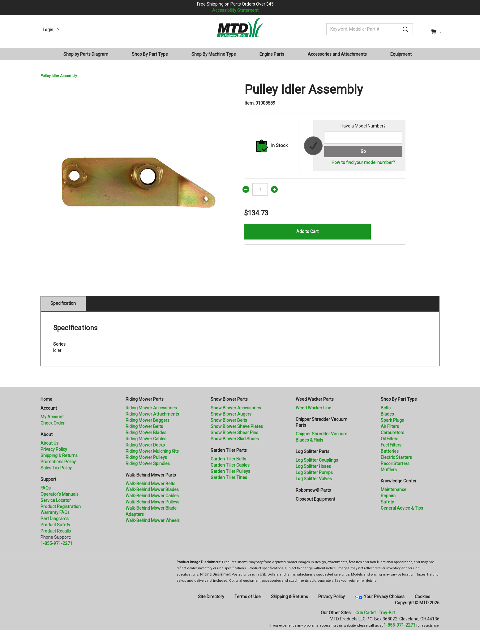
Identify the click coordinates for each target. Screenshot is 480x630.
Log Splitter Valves (314, 478)
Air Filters (390, 426)
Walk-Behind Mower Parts (151, 474)
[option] (138, 179)
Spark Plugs (392, 420)
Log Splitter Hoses (313, 466)
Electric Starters (396, 457)
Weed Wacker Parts (315, 399)
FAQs (46, 487)
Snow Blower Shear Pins (234, 432)
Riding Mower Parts (145, 399)
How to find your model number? (363, 162)
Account (49, 408)
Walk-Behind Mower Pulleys (152, 501)
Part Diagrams (55, 518)
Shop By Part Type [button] (150, 54)
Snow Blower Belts (229, 420)
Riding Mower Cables (146, 438)
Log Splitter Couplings (317, 460)
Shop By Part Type (399, 399)
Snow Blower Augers (231, 414)
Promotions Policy (58, 461)
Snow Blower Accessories (236, 407)
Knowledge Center (399, 480)
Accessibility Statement (235, 10)
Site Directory (211, 596)
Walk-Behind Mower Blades (152, 489)
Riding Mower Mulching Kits (152, 451)
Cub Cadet (365, 612)
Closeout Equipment (315, 499)
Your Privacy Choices (384, 596)
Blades (387, 414)
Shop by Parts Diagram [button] (85, 54)
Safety (387, 501)
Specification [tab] (63, 303)
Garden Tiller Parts (229, 450)
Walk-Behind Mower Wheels (153, 520)
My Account (52, 416)
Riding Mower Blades (146, 432)
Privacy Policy (54, 449)
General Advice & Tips (402, 508)
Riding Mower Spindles (148, 463)
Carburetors (392, 432)
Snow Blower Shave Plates (237, 426)
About (47, 434)
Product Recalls (56, 531)
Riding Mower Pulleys (146, 457)
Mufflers (389, 469)
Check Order (53, 423)
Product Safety (55, 524)
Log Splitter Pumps (314, 472)
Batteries (390, 451)
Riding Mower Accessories (151, 407)
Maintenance (393, 489)
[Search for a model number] (363, 137)
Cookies (422, 596)
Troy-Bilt (387, 612)
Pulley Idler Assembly (59, 76)
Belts (386, 407)
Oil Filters (389, 438)
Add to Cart (307, 231)
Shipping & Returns (59, 455)
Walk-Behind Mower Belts (150, 483)
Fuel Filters (391, 444)
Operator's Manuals (60, 494)
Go (363, 151)
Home (46, 399)
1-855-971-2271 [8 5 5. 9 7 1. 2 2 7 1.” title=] (56, 543)
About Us (49, 443)
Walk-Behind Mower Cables (152, 495)
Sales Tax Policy (56, 467)
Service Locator (56, 500)
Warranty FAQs (55, 512)
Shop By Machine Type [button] (213, 54)
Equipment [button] (401, 54)
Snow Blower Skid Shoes (235, 438)
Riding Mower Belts (144, 426)
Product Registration (61, 506)
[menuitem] (88, 54)
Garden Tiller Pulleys (230, 471)
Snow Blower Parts (229, 399)
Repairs (388, 495)
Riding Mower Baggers (147, 420)
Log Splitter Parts (312, 451)
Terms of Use (247, 596)
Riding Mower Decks (145, 444)
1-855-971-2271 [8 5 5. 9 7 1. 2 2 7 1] (399, 625)
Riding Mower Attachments (152, 414)
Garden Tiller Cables (230, 465)
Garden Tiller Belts (228, 458)
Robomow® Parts (313, 490)
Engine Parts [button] (271, 54)
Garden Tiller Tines (229, 477)
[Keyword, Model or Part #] (369, 29)
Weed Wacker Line (313, 407)
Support (48, 479)
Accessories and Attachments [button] (337, 54)
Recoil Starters (395, 463)
